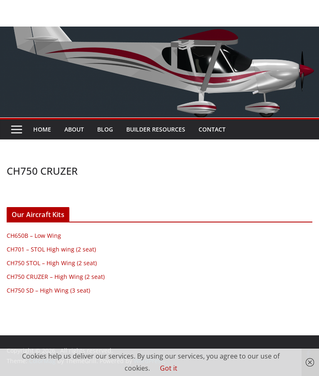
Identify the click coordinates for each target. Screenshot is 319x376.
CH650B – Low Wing (34, 235)
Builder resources (155, 129)
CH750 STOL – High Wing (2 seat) (52, 263)
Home (42, 129)
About (74, 129)
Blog (105, 129)
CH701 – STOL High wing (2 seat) (51, 249)
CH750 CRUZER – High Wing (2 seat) (56, 277)
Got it (168, 368)
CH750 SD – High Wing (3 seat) (48, 290)
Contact (212, 129)
